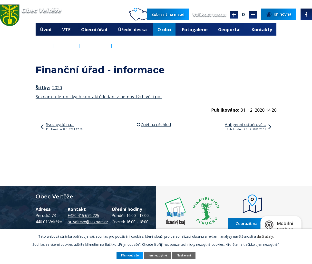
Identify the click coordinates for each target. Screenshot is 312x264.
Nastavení (184, 255)
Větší (234, 15)
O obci (164, 29)
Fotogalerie (195, 29)
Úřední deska (132, 29)
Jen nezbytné (158, 255)
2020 (57, 87)
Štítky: (43, 87)
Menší (253, 15)
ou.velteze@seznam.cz (88, 222)
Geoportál (229, 29)
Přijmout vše (130, 255)
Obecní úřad (94, 29)
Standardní (243, 15)
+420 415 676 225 (83, 215)
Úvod (45, 29)
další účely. (265, 236)
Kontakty (261, 29)
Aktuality (95, 45)
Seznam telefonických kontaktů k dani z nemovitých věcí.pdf (99, 96)
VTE (66, 29)
